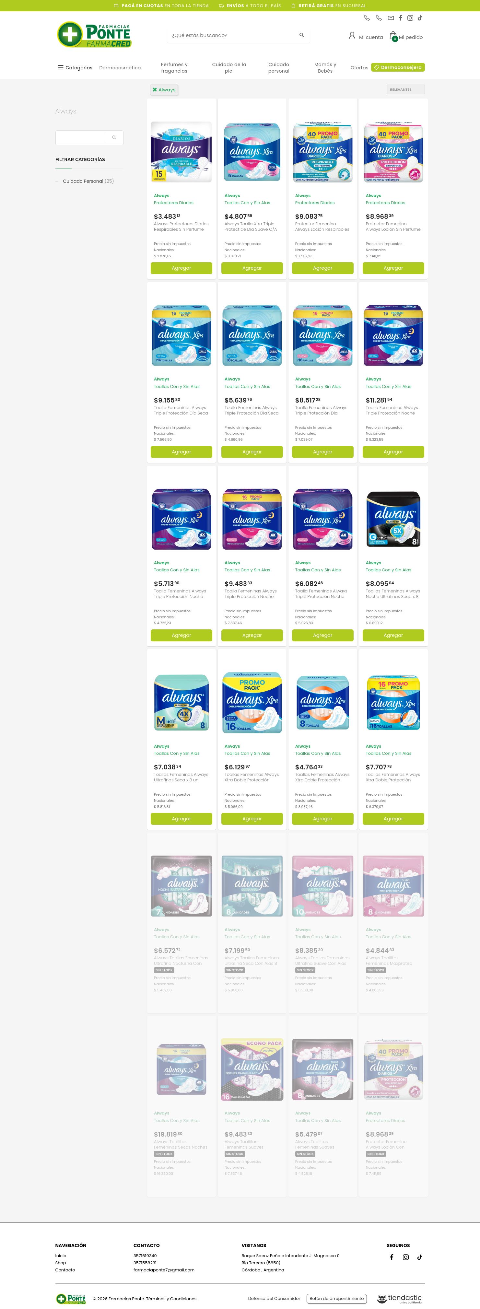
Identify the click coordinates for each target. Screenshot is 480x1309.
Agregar (181, 268)
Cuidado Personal (88, 181)
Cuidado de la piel (229, 67)
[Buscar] (233, 35)
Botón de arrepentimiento (337, 1298)
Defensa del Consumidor (274, 1298)
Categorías (79, 67)
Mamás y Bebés (325, 67)
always (164, 89)
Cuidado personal (279, 67)
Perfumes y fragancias (174, 67)
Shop (60, 1263)
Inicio (60, 1256)
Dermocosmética (120, 67)
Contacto (65, 1270)
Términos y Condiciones (171, 1299)
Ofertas (360, 67)
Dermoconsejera (401, 67)
